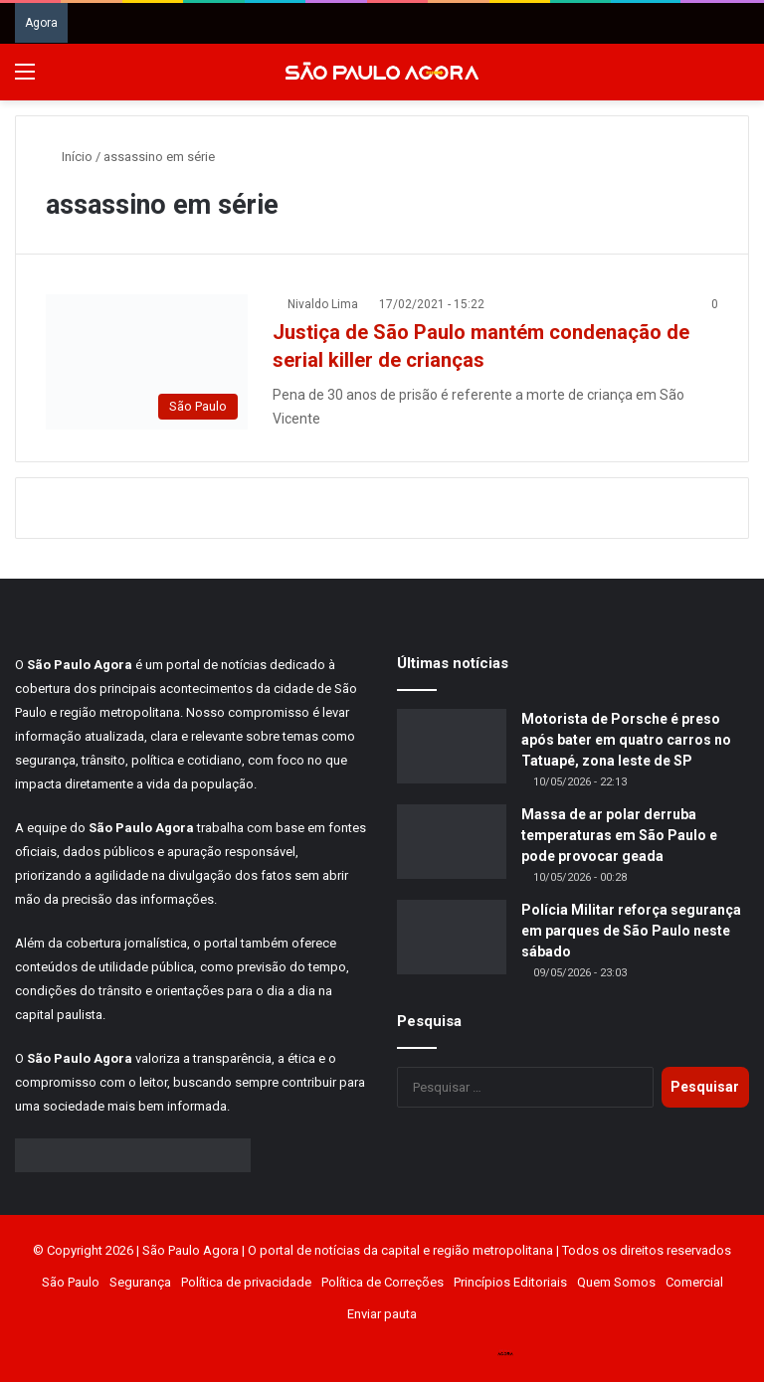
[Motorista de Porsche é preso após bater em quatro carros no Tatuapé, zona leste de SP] (451, 746)
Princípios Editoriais (510, 1282)
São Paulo (70, 1282)
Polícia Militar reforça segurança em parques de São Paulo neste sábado (631, 930)
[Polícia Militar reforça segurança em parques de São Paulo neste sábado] (451, 937)
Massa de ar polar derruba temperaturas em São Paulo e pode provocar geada (619, 835)
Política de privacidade (246, 1282)
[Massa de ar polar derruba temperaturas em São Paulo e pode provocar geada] (451, 841)
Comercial (694, 1282)
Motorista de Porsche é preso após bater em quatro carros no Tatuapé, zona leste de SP (626, 740)
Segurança (140, 1282)
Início (69, 156)
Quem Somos (616, 1282)
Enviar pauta (382, 1313)
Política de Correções (382, 1282)
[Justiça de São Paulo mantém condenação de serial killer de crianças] (147, 361)
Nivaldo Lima (322, 304)
